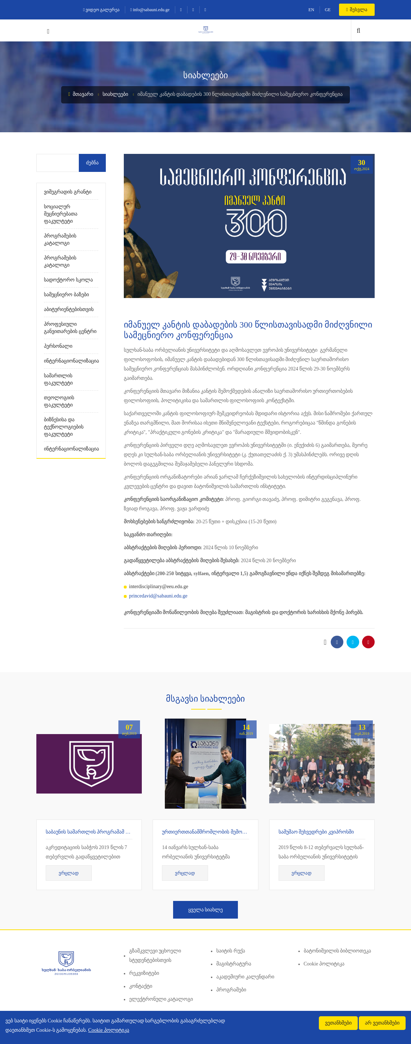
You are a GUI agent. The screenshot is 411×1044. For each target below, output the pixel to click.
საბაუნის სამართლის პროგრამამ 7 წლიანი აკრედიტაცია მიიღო (121, 832)
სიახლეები (115, 94)
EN (311, 9)
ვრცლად (69, 873)
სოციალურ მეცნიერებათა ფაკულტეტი (60, 214)
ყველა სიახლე (205, 909)
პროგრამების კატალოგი (60, 239)
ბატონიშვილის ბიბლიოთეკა (337, 951)
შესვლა (356, 9)
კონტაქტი (140, 986)
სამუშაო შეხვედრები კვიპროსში (316, 832)
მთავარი (80, 94)
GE (327, 9)
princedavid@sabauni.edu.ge (158, 596)
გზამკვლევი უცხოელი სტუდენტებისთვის (155, 955)
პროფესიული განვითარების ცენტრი (70, 327)
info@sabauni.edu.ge (150, 9)
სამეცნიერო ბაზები (66, 294)
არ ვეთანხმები (382, 1023)
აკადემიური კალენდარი (245, 976)
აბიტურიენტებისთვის (69, 309)
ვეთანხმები (338, 1023)
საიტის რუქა (230, 951)
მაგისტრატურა (233, 964)
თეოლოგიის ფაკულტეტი (59, 401)
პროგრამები (231, 989)
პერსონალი (58, 346)
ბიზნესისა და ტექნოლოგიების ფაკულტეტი (63, 427)
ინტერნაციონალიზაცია (71, 361)
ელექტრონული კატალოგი (161, 999)
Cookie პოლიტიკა (324, 964)
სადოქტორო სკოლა (68, 280)
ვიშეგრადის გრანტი (67, 192)
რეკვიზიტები (144, 973)
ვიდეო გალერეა (101, 9)
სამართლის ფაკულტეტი (58, 379)
